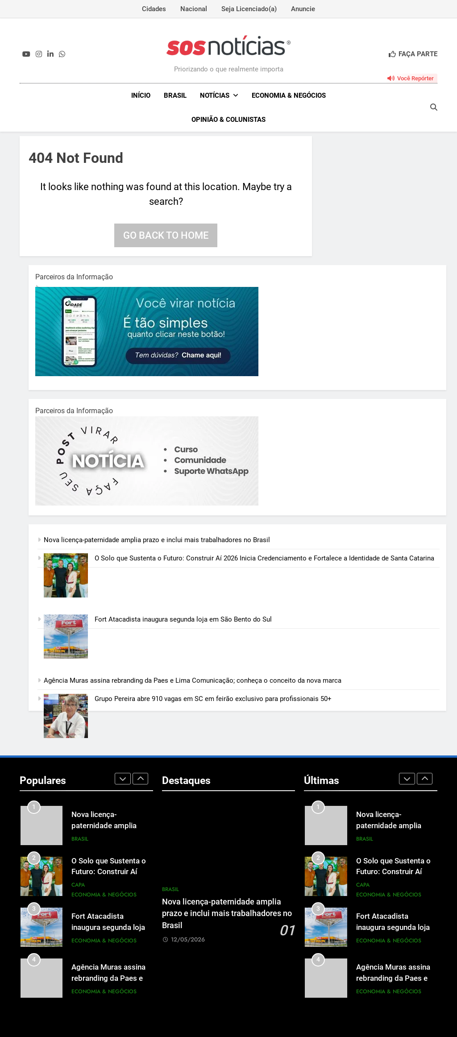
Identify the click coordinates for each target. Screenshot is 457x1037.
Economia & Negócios (289, 95)
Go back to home (165, 235)
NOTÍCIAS (214, 95)
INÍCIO (140, 95)
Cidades (154, 9)
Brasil (175, 95)
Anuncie (303, 9)
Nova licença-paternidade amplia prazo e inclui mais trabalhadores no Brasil (157, 540)
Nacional (193, 9)
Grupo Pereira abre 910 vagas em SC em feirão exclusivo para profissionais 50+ (213, 699)
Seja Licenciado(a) (249, 9)
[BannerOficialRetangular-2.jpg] (146, 503)
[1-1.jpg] (146, 374)
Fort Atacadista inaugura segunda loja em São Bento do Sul (184, 619)
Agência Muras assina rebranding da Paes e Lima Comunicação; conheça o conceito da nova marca (192, 680)
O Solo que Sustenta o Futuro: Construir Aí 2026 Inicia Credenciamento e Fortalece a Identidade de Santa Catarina (264, 558)
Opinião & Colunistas (228, 120)
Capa (78, 885)
